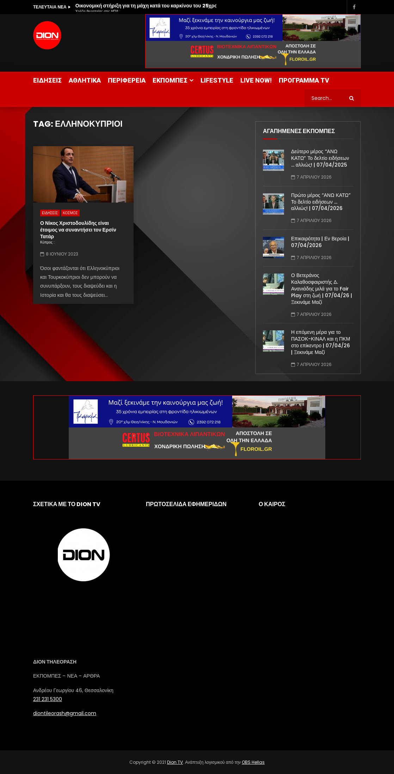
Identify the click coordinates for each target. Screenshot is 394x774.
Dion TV (175, 762)
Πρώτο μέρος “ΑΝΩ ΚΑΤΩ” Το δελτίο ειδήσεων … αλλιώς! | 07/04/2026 (321, 202)
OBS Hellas (253, 762)
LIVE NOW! (256, 80)
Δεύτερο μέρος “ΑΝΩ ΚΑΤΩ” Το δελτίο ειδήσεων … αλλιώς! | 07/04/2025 (320, 158)
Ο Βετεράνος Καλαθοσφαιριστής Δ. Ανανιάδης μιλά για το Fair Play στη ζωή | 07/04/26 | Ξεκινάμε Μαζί (321, 289)
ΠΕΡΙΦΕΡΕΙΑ (127, 80)
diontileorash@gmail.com (64, 713)
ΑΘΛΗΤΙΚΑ (85, 80)
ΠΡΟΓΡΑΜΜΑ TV (304, 80)
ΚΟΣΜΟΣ (70, 213)
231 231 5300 (47, 699)
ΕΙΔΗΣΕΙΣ (47, 80)
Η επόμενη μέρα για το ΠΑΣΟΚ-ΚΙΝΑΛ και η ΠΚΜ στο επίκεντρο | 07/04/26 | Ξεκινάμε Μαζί (320, 342)
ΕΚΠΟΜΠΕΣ (170, 80)
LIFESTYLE (217, 80)
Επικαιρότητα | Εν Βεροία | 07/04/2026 (320, 242)
